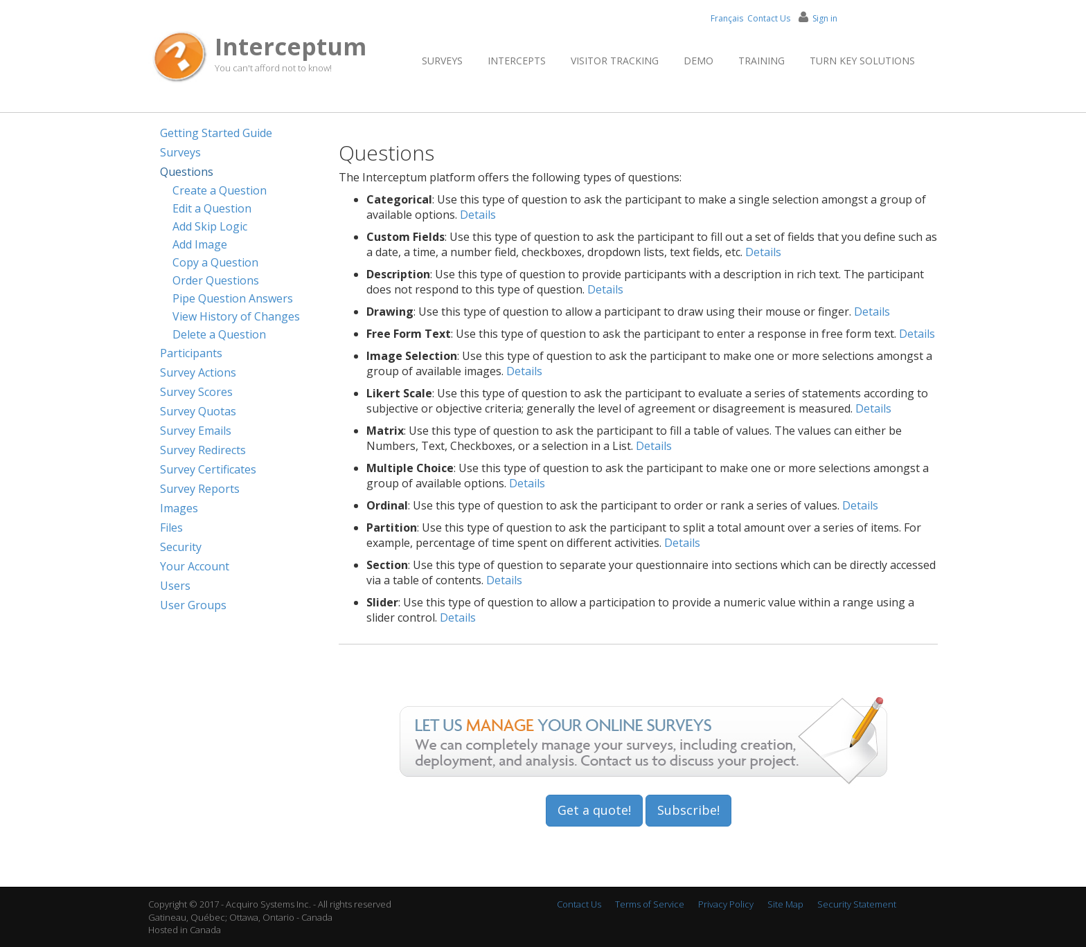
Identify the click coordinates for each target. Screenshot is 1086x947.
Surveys (442, 60)
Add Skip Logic (209, 226)
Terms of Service (649, 904)
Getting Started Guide (216, 133)
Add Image (199, 244)
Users (175, 585)
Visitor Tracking (615, 60)
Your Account (194, 566)
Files (171, 527)
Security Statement (856, 904)
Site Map (785, 904)
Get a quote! (594, 810)
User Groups (193, 605)
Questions (186, 171)
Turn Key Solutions (862, 60)
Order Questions (215, 280)
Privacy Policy (726, 904)
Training (761, 60)
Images (179, 508)
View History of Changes (236, 316)
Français (727, 18)
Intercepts (517, 60)
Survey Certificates (208, 469)
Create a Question (219, 190)
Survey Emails (195, 430)
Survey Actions (198, 372)
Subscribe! (688, 810)
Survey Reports (200, 488)
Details (478, 214)
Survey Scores (196, 391)
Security (181, 546)
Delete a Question (219, 334)
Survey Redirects (203, 450)
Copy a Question (215, 262)
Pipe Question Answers (232, 298)
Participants (191, 353)
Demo (698, 60)
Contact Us (768, 18)
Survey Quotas (198, 411)
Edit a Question (211, 208)
